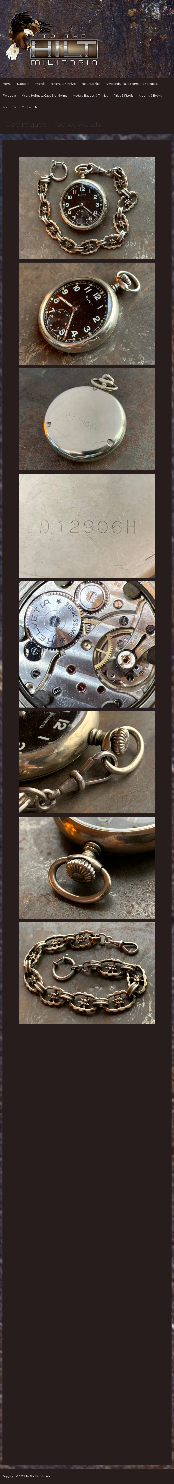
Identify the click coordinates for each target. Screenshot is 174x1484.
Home (7, 83)
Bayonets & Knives (63, 83)
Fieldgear (9, 95)
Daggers (23, 83)
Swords (40, 83)
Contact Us (29, 107)
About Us (9, 107)
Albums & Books (150, 95)
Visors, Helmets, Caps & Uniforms (44, 95)
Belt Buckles (91, 83)
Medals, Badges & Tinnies (90, 95)
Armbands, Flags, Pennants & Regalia (132, 83)
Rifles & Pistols (123, 95)
